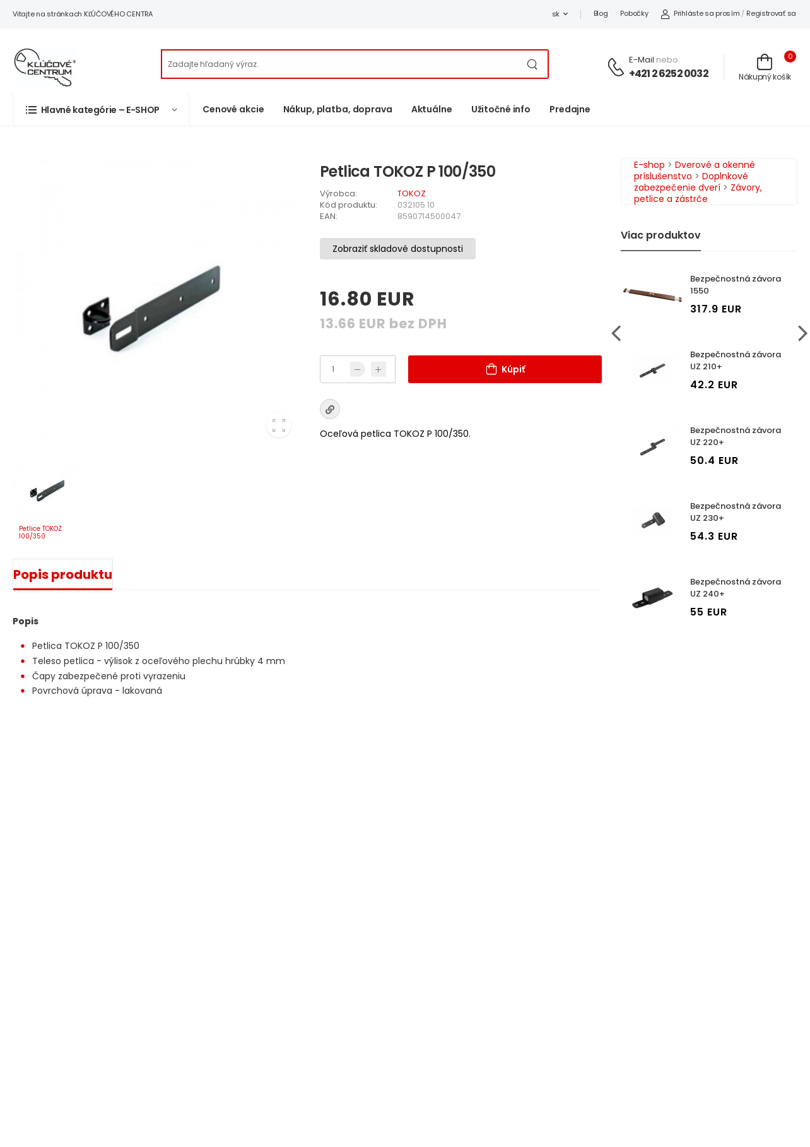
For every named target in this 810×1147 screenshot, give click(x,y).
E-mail (641, 60)
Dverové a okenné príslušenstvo (694, 170)
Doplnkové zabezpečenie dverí (691, 182)
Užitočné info (501, 109)
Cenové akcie (233, 109)
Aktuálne (431, 109)
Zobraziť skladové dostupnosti (397, 248)
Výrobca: (338, 193)
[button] (101, 109)
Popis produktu (62, 574)
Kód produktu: (348, 205)
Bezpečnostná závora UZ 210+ (735, 360)
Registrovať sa (771, 13)
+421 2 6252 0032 (668, 73)
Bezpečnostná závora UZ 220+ (735, 436)
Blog (601, 13)
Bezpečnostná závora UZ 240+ (735, 588)
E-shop (649, 164)
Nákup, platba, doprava (337, 109)
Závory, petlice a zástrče (698, 193)
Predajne (569, 109)
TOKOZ (411, 193)
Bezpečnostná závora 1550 (735, 285)
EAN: (329, 216)
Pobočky (634, 13)
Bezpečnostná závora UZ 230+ (735, 512)
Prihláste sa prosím (699, 13)
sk (556, 14)
